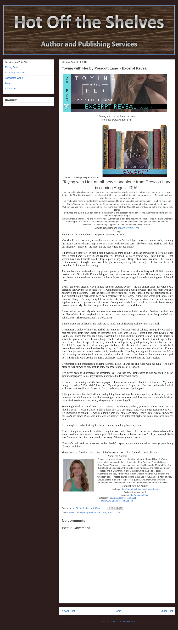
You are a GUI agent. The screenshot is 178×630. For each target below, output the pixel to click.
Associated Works (14, 78)
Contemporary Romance (86, 512)
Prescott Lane (113, 512)
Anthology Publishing (15, 72)
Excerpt (102, 512)
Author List (10, 88)
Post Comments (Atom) (124, 621)
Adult (71, 512)
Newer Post (68, 611)
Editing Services (13, 67)
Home (118, 611)
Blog (7, 83)
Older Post (167, 611)
